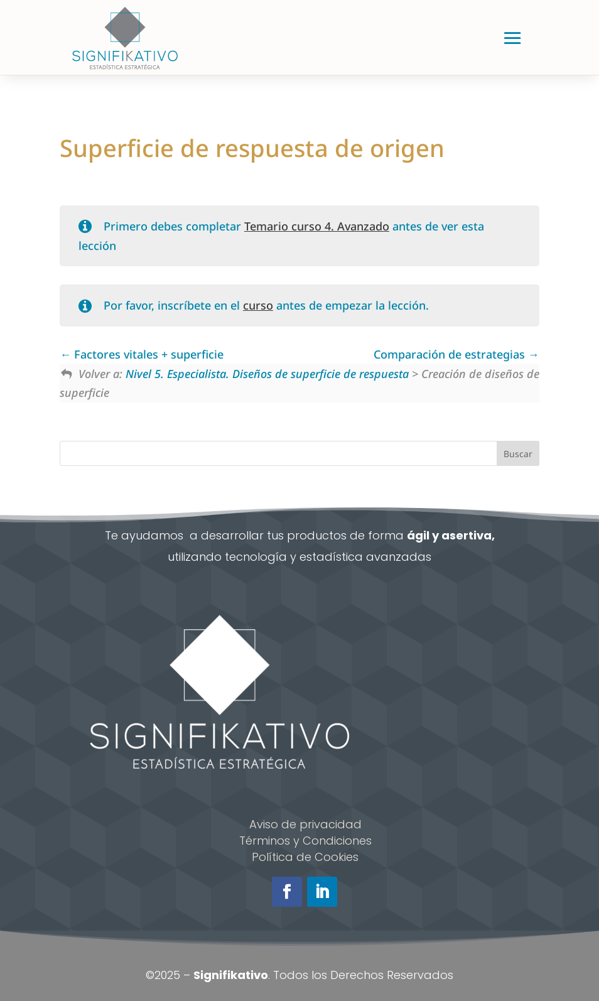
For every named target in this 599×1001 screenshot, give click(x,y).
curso (258, 305)
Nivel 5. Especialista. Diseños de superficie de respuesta (267, 373)
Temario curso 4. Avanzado (316, 226)
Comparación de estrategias (456, 354)
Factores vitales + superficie (142, 354)
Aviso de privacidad (305, 824)
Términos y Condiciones (305, 840)
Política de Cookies (305, 857)
